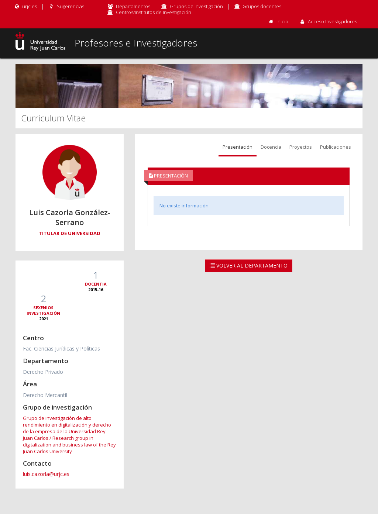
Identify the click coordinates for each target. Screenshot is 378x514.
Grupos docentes (262, 6)
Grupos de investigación (196, 6)
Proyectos (300, 147)
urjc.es (25, 6)
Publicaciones (335, 147)
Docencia (271, 147)
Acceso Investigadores (332, 21)
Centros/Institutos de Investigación (153, 12)
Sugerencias (66, 6)
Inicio (282, 21)
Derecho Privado (43, 371)
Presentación (237, 147)
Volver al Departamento (249, 265)
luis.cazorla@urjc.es (46, 473)
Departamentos (133, 6)
